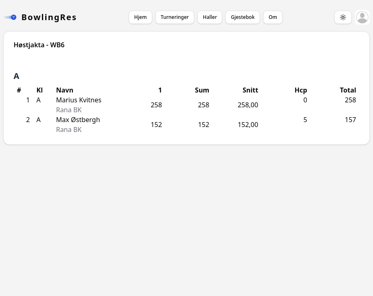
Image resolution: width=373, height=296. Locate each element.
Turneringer (175, 17)
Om (273, 17)
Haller (210, 17)
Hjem (140, 17)
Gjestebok (243, 17)
